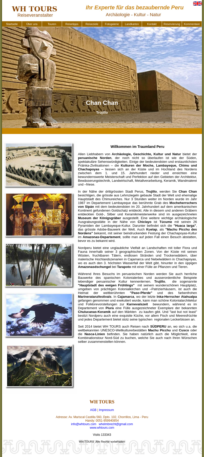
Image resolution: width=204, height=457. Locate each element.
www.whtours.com (102, 427)
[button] (17, 77)
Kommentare (192, 24)
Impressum (106, 410)
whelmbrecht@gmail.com (116, 424)
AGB (93, 410)
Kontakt (151, 24)
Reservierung (172, 24)
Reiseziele (92, 24)
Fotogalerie (112, 24)
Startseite (12, 24)
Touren (52, 24)
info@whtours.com (83, 424)
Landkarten (132, 24)
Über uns (32, 24)
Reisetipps (71, 24)
